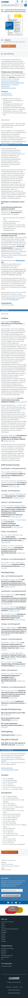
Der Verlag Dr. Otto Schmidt (7, 921)
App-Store (17, 248)
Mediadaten (4, 932)
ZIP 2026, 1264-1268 (19, 619)
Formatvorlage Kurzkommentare (9, 769)
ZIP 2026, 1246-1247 (18, 497)
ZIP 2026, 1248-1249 (17, 527)
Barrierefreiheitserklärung (14, 990)
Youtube (3, 939)
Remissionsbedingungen (7, 955)
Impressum (8, 987)
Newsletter (3, 950)
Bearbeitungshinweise (7, 768)
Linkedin (3, 937)
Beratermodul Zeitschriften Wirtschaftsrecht (12, 82)
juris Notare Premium (6, 95)
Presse (2, 923)
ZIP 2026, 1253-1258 (9, 586)
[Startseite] (14, 978)
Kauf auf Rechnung (8, 54)
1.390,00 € (14, 41)
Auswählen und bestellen (9, 852)
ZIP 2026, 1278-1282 (19, 665)
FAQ (2, 959)
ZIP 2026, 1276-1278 (10, 658)
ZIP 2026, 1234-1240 (21, 402)
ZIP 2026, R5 (18, 735)
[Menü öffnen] (26, 1)
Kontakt (3, 934)
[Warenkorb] (17, 2)
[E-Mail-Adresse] (12, 890)
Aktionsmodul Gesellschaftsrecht (10, 81)
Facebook (3, 936)
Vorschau (3, 953)
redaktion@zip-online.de (7, 759)
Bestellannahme (5, 957)
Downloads (3, 952)
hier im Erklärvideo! (8, 257)
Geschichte (3, 930)
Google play (4, 250)
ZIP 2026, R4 (7, 714)
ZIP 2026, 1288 (13, 697)
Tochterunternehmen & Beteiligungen (9, 928)
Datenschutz (16, 987)
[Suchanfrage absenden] (25, 5)
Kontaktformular (14, 299)
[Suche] (12, 5)
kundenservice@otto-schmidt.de (13, 298)
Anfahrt (3, 925)
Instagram (3, 941)
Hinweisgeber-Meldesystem (14, 993)
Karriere (3, 927)
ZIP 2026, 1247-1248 (15, 516)
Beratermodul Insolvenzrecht (8, 88)
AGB (21, 987)
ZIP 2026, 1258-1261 (6, 603)
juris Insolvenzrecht (6, 93)
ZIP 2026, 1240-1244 (9, 441)
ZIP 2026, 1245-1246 (13, 486)
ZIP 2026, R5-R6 (20, 745)
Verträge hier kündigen (6, 966)
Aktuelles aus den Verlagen (7, 948)
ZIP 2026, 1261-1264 (13, 610)
